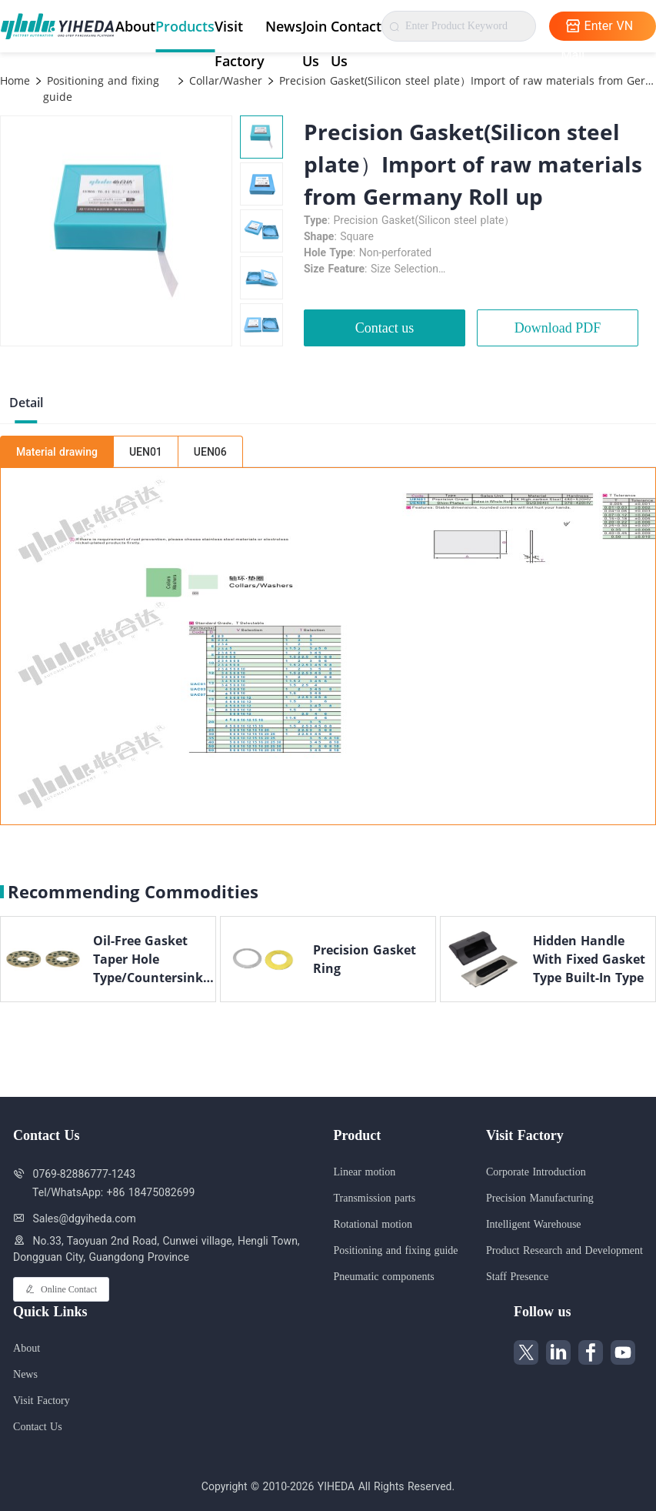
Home (15, 80)
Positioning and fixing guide (101, 88)
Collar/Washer (223, 80)
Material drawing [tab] (57, 452)
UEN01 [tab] (145, 452)
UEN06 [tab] (210, 452)
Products (185, 26)
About (135, 26)
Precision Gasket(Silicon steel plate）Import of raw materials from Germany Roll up (465, 80)
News (283, 26)
